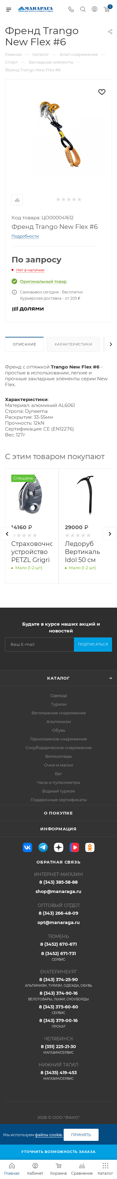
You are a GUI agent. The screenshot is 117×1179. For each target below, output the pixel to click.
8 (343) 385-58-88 (58, 882)
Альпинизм (58, 721)
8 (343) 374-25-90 (58, 982)
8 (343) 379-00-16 (58, 1023)
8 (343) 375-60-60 (58, 1009)
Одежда (58, 695)
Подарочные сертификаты (59, 799)
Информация (58, 828)
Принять (81, 1134)
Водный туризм (58, 790)
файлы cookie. (49, 1134)
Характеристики (73, 344)
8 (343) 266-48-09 (58, 913)
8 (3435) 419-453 (58, 1075)
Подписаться (93, 644)
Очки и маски (58, 764)
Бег (58, 773)
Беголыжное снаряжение (59, 712)
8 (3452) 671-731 (58, 956)
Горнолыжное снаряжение (58, 738)
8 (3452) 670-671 (58, 944)
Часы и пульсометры (58, 782)
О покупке (58, 813)
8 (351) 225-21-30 (58, 1049)
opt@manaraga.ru (58, 922)
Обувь (58, 730)
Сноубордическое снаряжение (59, 747)
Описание (24, 344)
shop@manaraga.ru (58, 891)
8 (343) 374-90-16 (58, 996)
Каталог (58, 678)
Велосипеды (58, 756)
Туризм (58, 704)
